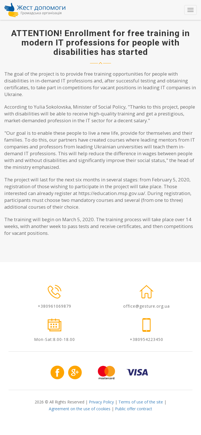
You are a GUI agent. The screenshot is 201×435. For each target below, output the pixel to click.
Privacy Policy (101, 402)
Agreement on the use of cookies (79, 408)
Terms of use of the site (140, 402)
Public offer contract (133, 408)
